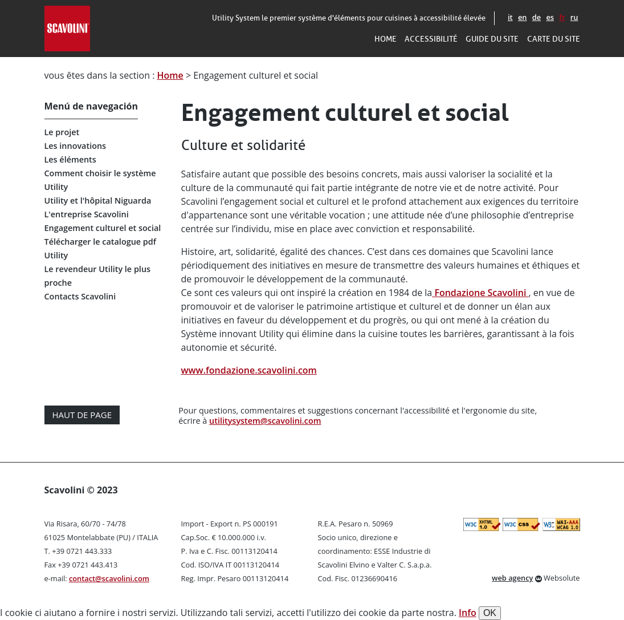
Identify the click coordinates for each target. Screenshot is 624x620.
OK (489, 613)
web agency (512, 578)
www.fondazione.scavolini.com (249, 370)
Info (467, 612)
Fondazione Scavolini (480, 292)
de (536, 17)
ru (574, 17)
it (510, 17)
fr (562, 17)
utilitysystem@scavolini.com (265, 420)
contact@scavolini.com (109, 578)
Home (170, 75)
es (550, 17)
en (522, 17)
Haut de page (82, 414)
